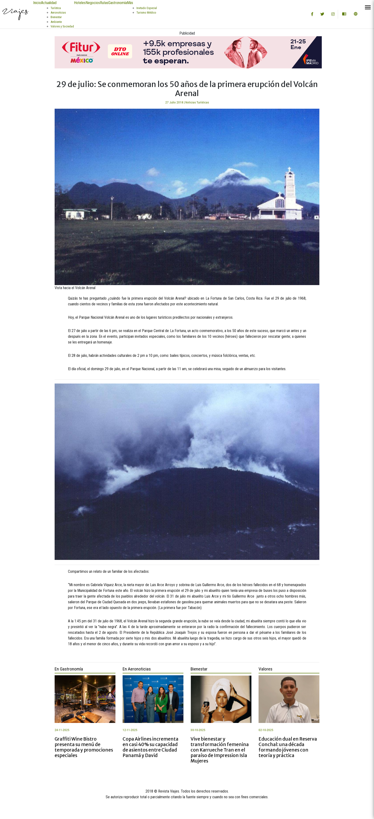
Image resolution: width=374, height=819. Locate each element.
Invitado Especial (146, 8)
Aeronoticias (58, 12)
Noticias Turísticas (197, 102)
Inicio (37, 2)
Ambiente (56, 22)
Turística (56, 8)
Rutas (104, 2)
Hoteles (80, 2)
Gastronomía (117, 2)
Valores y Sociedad (62, 26)
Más (130, 2)
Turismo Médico (146, 12)
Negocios (93, 2)
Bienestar (56, 17)
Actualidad (49, 2)
